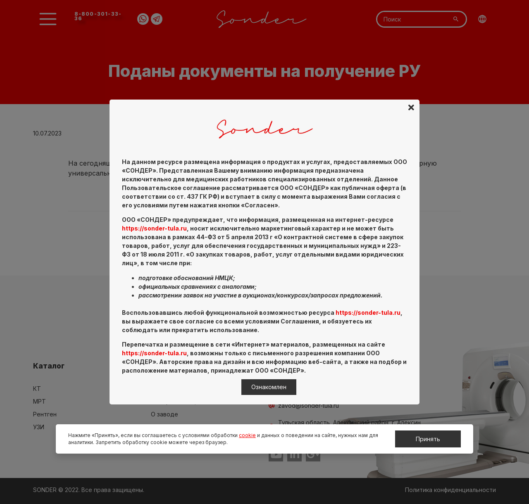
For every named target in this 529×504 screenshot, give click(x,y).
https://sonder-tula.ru (154, 228)
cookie (247, 435)
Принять (428, 438)
